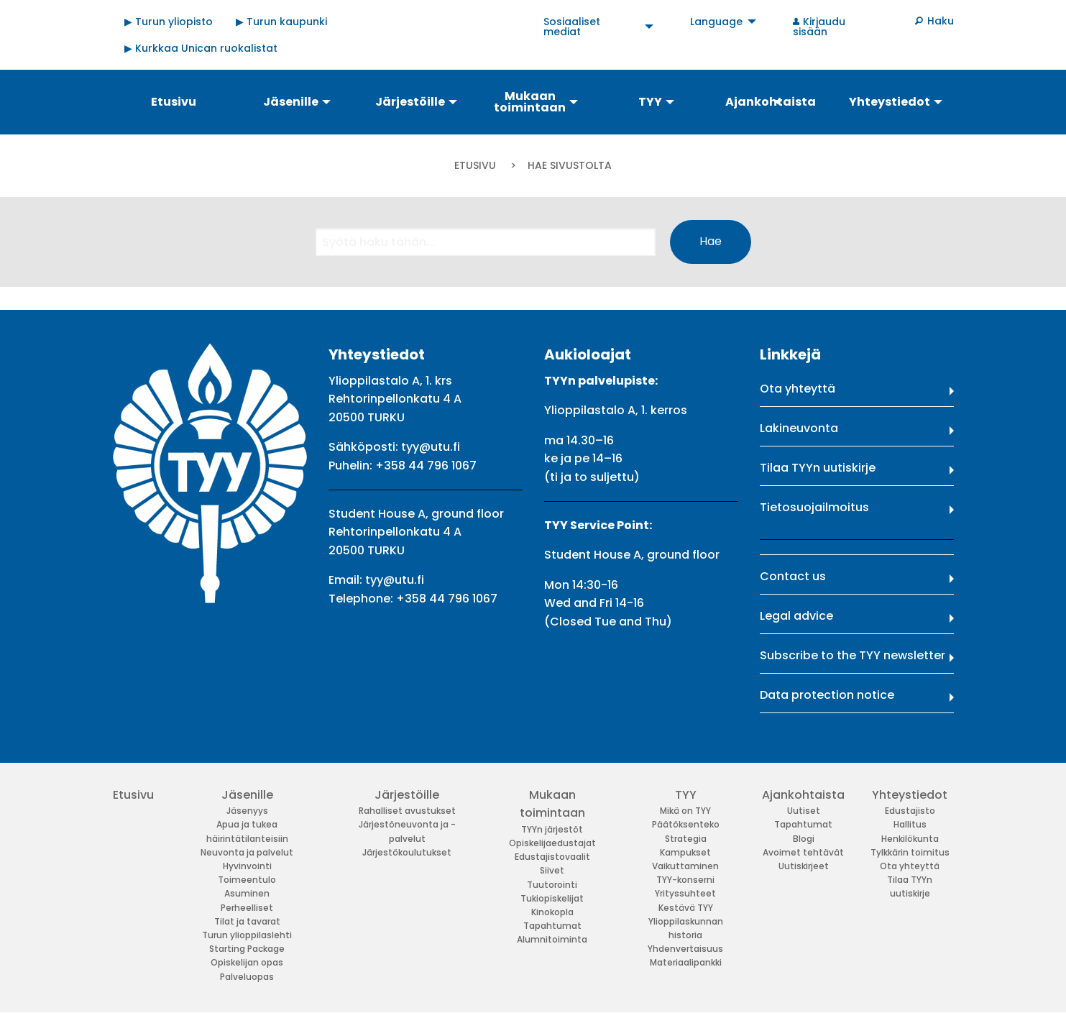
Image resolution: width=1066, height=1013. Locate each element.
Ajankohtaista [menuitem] (770, 101)
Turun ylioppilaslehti (247, 935)
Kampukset (685, 852)
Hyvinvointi (247, 866)
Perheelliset (247, 908)
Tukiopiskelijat (552, 898)
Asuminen (247, 893)
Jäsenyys (247, 811)
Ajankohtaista (803, 795)
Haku (940, 21)
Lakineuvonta (799, 428)
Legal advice (796, 616)
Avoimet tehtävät (803, 852)
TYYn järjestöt (552, 829)
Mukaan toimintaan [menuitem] (530, 102)
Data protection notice (827, 695)
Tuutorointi (552, 885)
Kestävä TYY (685, 908)
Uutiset (803, 811)
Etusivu (475, 165)
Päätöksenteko (686, 824)
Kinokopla (552, 912)
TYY (686, 795)
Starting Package (247, 949)
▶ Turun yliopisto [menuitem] (168, 21)
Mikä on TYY (685, 811)
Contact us (793, 576)
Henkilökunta (910, 839)
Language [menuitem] (716, 21)
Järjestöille (407, 795)
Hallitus (910, 824)
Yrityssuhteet (685, 893)
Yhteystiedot (909, 795)
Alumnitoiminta (552, 939)
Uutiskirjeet (803, 866)
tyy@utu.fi (430, 447)
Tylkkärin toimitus (910, 852)
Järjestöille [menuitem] (410, 101)
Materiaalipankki (686, 962)
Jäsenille (247, 795)
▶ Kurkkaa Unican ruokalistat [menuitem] (200, 48)
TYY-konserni (685, 880)
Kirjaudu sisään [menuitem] (819, 26)
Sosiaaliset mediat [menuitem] (571, 26)
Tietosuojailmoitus (814, 507)
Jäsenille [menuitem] (290, 101)
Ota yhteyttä (797, 388)
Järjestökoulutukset (406, 852)
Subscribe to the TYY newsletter (852, 655)
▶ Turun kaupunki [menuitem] (281, 21)
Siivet (552, 870)
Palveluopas (247, 977)
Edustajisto (910, 811)
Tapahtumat (552, 926)
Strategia (686, 839)
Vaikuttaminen (685, 866)
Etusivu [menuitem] (173, 101)
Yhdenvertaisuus (685, 949)
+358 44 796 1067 (426, 465)
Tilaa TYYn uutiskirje (818, 467)
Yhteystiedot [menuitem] (889, 101)
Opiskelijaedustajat (552, 843)
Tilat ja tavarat (247, 921)
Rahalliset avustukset (407, 811)
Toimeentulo (247, 880)
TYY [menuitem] (650, 101)
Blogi (803, 839)
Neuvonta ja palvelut (247, 852)
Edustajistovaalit (552, 857)
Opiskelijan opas (247, 962)
